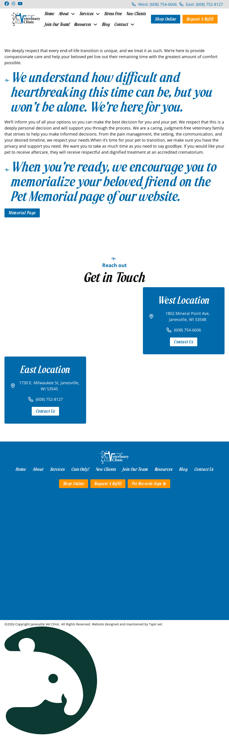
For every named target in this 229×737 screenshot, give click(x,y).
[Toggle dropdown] (73, 14)
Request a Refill (200, 19)
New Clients (135, 14)
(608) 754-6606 (187, 329)
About (64, 14)
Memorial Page (22, 212)
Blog (105, 24)
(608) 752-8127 (49, 399)
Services (86, 14)
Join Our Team (135, 469)
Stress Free (113, 14)
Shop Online (165, 19)
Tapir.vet (155, 624)
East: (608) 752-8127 (204, 4)
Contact (120, 24)
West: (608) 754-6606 (157, 4)
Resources (82, 24)
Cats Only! (80, 469)
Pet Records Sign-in (149, 483)
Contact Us (183, 341)
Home (49, 14)
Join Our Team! (57, 24)
